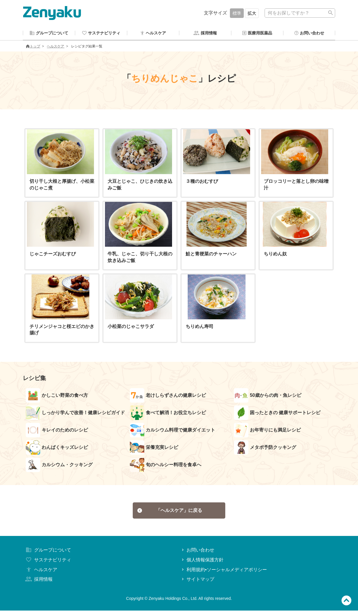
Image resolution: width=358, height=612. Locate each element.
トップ (33, 47)
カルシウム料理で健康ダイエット (172, 431)
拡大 (252, 13)
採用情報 (38, 580)
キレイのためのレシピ (57, 431)
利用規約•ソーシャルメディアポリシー (223, 571)
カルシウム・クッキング (59, 465)
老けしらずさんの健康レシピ (168, 396)
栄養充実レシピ (154, 448)
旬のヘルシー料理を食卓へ (165, 465)
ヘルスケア (55, 47)
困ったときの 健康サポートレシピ (277, 413)
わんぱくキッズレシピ (57, 448)
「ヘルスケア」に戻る (170, 511)
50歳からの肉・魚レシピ (267, 396)
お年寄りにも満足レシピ (267, 431)
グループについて (47, 551)
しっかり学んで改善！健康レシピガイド (75, 413)
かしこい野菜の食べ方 (57, 396)
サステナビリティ (47, 561)
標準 (236, 13)
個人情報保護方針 (202, 561)
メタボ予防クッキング (265, 448)
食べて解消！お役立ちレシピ (168, 413)
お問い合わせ (197, 551)
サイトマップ (197, 580)
